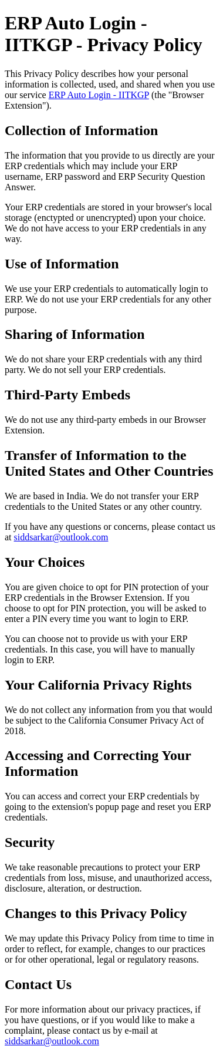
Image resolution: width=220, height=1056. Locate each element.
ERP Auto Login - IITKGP (99, 95)
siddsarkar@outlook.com (61, 537)
